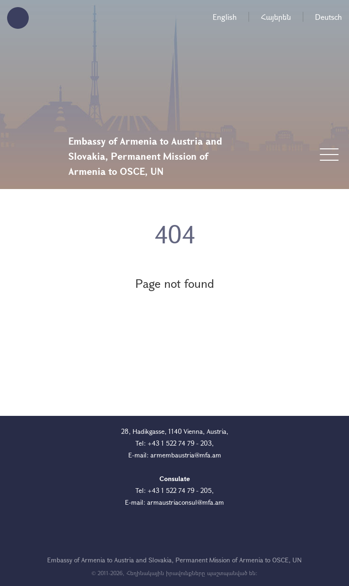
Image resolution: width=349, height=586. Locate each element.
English (225, 17)
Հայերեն (276, 17)
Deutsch (328, 17)
